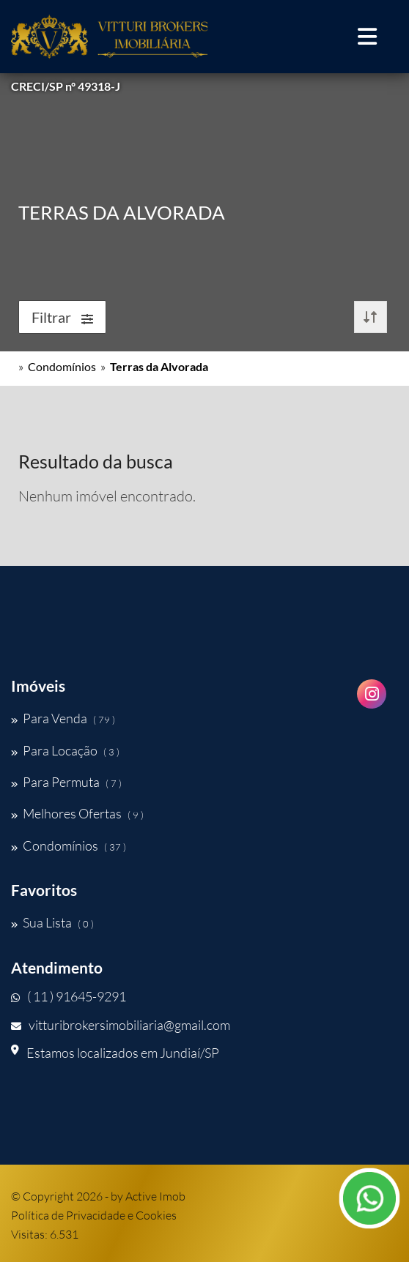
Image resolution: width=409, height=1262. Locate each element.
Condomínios (62, 366)
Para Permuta (66, 782)
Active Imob (155, 1196)
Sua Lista (52, 922)
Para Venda (63, 718)
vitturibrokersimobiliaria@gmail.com (120, 1025)
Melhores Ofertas (77, 813)
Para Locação (65, 750)
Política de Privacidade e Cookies (94, 1215)
